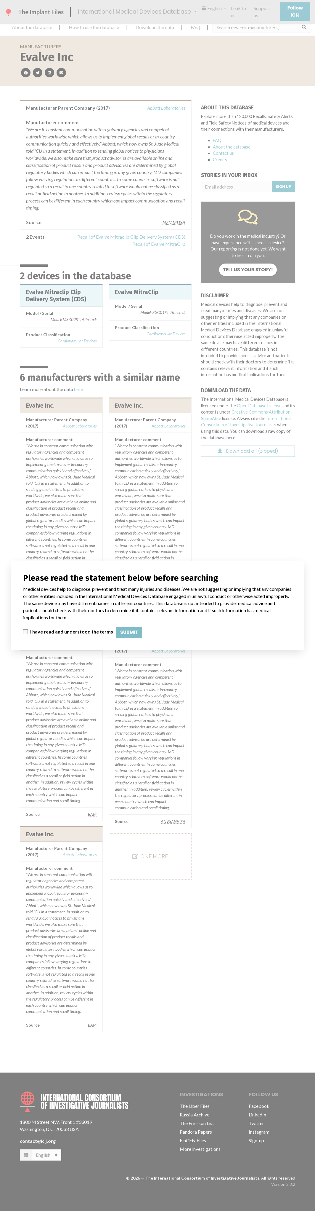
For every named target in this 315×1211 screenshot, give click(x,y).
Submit (129, 632)
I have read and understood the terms (71, 631)
